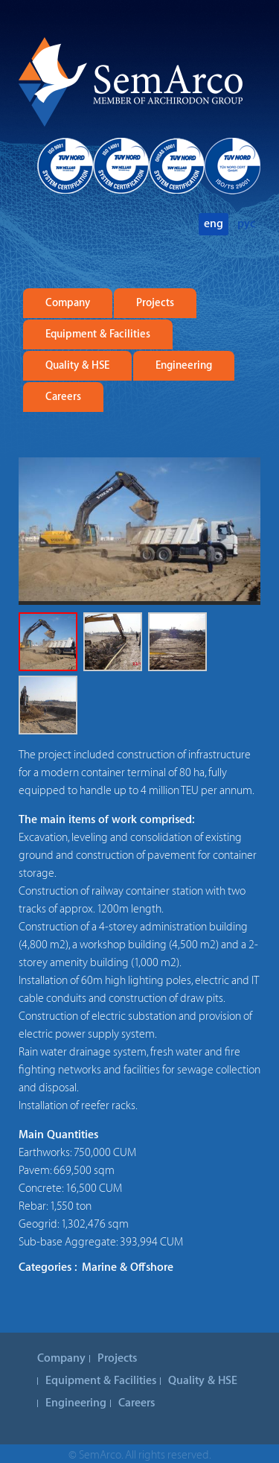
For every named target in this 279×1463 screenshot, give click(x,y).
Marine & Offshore (127, 1267)
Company (67, 303)
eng (213, 224)
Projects (155, 303)
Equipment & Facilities (97, 334)
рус (246, 224)
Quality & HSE (77, 366)
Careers (63, 397)
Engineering (183, 366)
